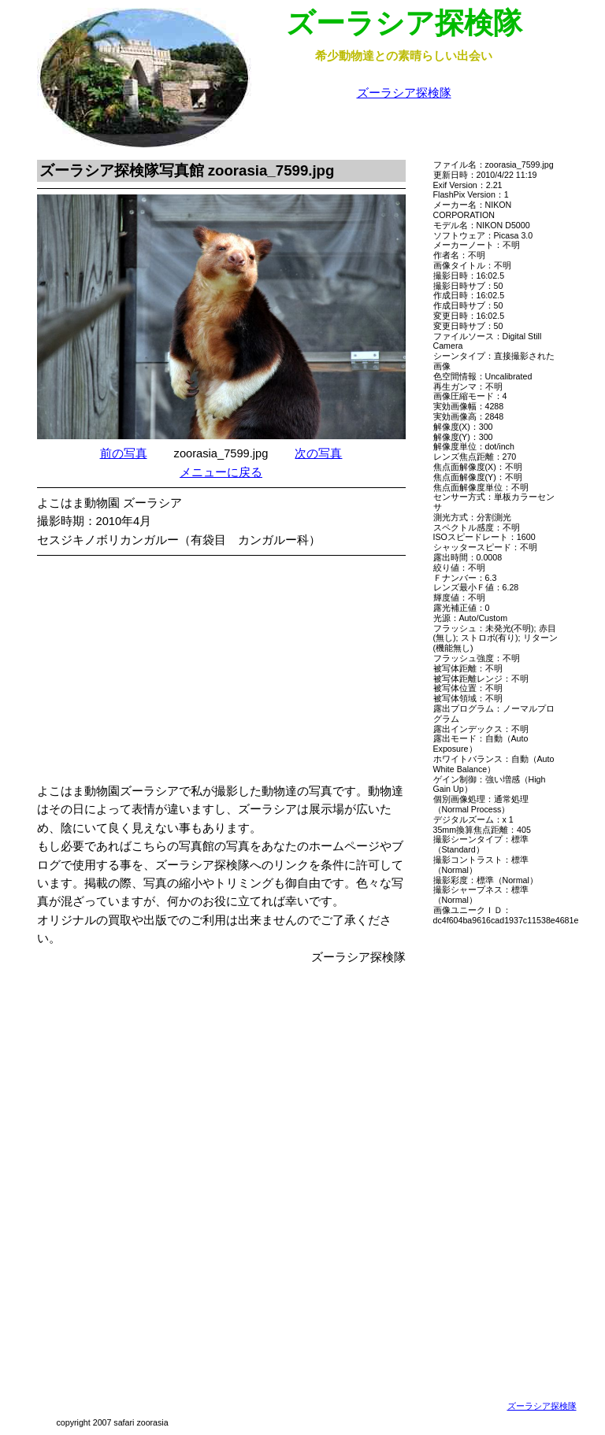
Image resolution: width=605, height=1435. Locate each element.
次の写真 (318, 453)
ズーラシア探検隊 (404, 93)
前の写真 (123, 453)
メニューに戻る (221, 472)
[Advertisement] (237, 672)
